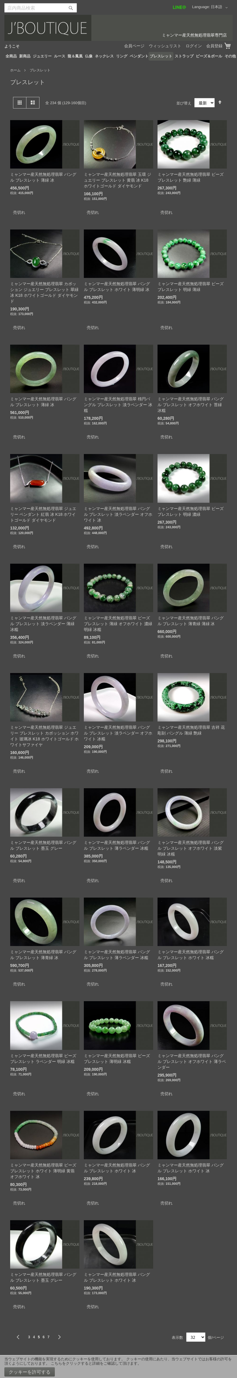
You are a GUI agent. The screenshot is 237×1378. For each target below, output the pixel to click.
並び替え (183, 103)
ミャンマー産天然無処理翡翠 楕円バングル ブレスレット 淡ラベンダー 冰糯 (118, 405)
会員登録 (214, 46)
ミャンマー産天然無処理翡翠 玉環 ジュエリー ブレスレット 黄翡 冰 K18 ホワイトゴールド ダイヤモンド (117, 180)
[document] (118, 1367)
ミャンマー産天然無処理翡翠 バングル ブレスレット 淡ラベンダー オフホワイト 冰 (118, 514)
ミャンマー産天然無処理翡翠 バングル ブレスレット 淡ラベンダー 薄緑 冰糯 (43, 624)
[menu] (118, 56)
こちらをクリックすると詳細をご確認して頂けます (94, 1363)
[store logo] (118, 28)
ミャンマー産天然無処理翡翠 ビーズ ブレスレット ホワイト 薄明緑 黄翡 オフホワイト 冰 (43, 1171)
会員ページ (134, 46)
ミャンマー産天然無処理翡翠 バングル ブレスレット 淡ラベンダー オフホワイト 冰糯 (118, 733)
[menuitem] (11, 56)
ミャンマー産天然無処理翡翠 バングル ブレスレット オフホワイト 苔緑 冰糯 (191, 405)
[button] (220, 7)
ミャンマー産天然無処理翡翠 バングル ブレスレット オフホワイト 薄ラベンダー (192, 1061)
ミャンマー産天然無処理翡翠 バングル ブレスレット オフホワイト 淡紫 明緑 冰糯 (191, 848)
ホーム (15, 70)
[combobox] (40, 7)
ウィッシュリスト (165, 46)
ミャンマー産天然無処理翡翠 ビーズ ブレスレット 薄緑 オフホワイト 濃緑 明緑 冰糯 (118, 624)
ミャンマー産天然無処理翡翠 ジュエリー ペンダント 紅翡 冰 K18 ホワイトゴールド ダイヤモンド (43, 514)
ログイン (194, 46)
